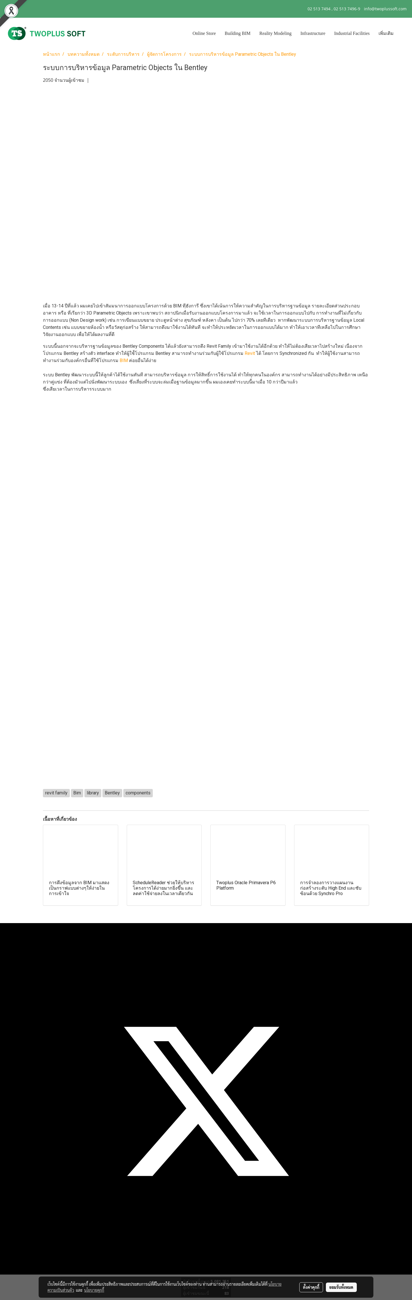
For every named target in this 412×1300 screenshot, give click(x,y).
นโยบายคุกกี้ (94, 1290)
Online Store (204, 33)
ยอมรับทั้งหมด (341, 1287)
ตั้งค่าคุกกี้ (311, 1287)
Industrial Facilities (352, 33)
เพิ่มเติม (386, 33)
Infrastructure (312, 33)
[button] (403, 33)
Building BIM (237, 33)
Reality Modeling (276, 33)
